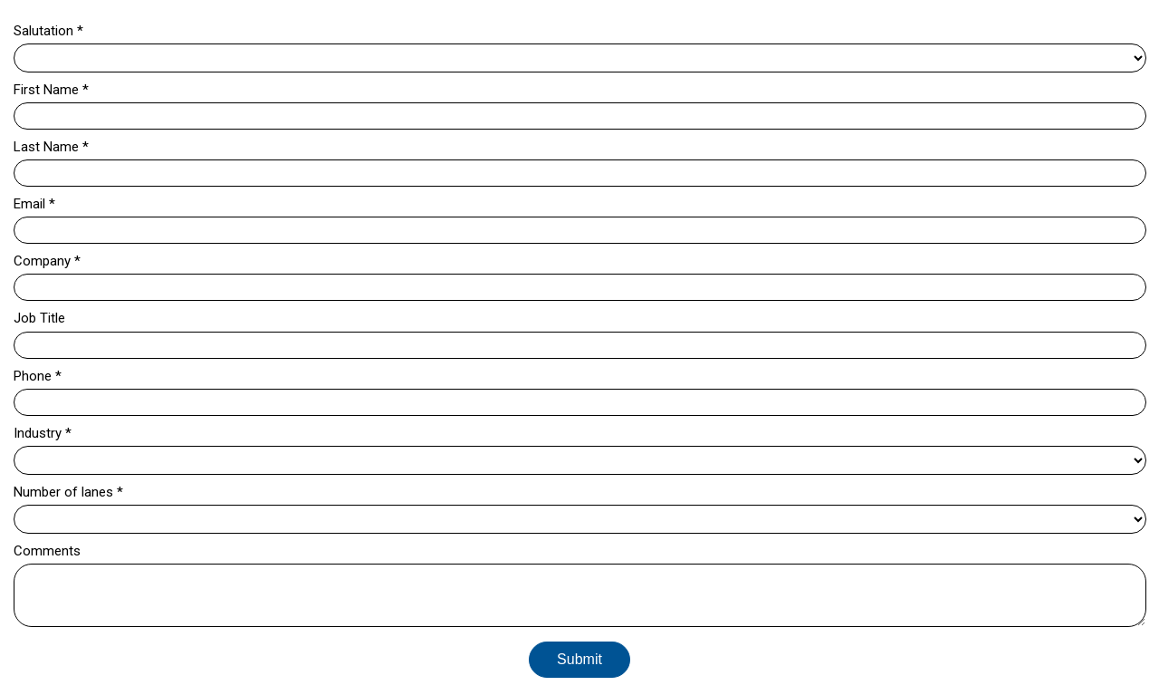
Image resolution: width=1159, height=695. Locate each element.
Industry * (43, 433)
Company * (47, 261)
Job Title (39, 318)
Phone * (38, 376)
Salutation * (48, 31)
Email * (34, 204)
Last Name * (51, 147)
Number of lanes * (68, 492)
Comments (47, 551)
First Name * (51, 90)
